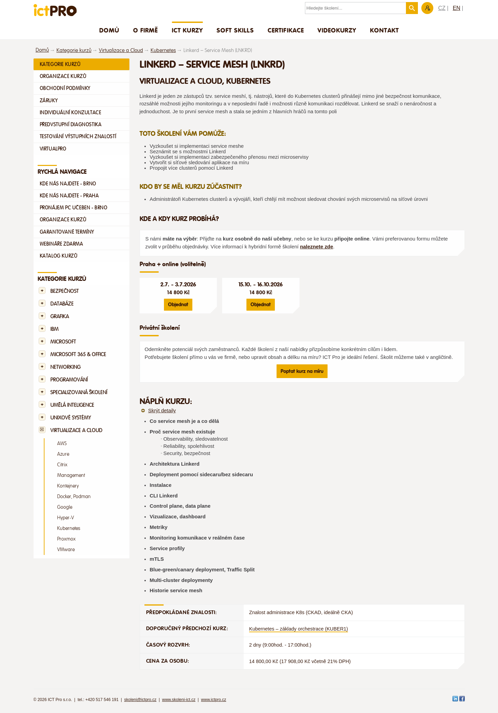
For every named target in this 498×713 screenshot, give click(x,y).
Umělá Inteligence (72, 405)
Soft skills (235, 30)
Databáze (62, 304)
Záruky (49, 100)
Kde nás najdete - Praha (69, 195)
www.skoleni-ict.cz (178, 699)
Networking (65, 367)
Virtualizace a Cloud (121, 50)
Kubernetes (163, 50)
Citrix (62, 464)
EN (456, 8)
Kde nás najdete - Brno (68, 183)
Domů (109, 30)
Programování (69, 380)
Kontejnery (68, 486)
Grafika (59, 317)
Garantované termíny (67, 232)
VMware (66, 549)
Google (64, 507)
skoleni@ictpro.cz (140, 699)
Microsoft (63, 342)
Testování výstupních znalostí (78, 136)
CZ (441, 8)
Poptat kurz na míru (302, 371)
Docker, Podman (74, 496)
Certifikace (286, 30)
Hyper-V (65, 517)
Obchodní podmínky (65, 88)
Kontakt (384, 30)
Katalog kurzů (59, 256)
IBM (54, 329)
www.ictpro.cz (213, 699)
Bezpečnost (64, 291)
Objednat (178, 304)
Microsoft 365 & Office (78, 355)
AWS (62, 443)
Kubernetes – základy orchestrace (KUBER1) (298, 629)
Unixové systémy (70, 418)
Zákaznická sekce (427, 8)
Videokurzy (337, 30)
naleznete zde (316, 246)
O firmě (145, 30)
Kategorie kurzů (73, 50)
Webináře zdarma (61, 244)
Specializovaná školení (78, 393)
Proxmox (66, 539)
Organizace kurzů (63, 76)
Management (71, 475)
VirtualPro (53, 149)
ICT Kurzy (187, 30)
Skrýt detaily (162, 410)
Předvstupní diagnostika (71, 124)
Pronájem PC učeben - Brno (73, 207)
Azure (63, 454)
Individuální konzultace (70, 112)
